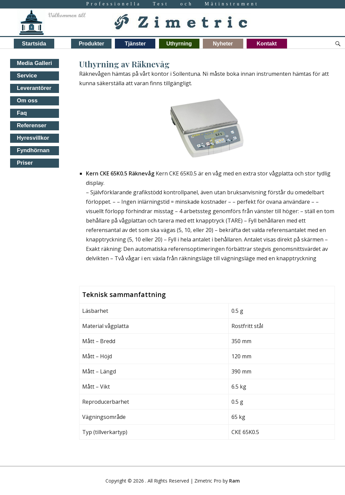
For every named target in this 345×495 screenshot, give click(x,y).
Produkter (91, 43)
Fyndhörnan (33, 150)
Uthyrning (179, 43)
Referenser (31, 125)
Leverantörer (34, 88)
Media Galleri (34, 63)
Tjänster (135, 43)
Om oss (27, 100)
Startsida (34, 43)
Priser (25, 163)
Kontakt (267, 43)
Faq (22, 113)
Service (27, 75)
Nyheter (223, 43)
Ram (234, 480)
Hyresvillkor (33, 138)
